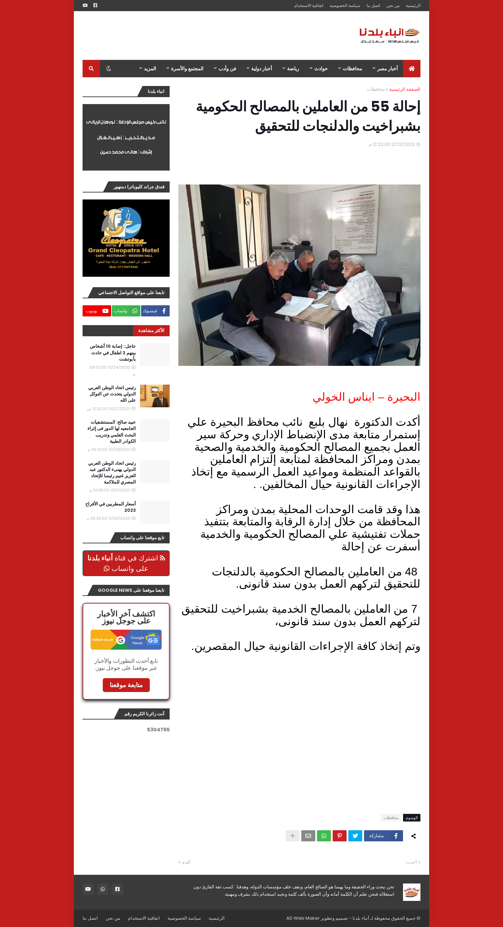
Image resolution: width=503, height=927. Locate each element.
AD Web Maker (303, 918)
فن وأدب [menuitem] (227, 68)
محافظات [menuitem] (352, 68)
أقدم (186, 862)
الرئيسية (413, 5)
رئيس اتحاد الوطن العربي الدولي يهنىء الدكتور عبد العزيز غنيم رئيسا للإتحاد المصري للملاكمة (112, 473)
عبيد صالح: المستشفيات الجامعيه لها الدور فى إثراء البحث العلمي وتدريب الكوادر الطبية (111, 432)
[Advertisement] (209, 35)
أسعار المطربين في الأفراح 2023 (110, 507)
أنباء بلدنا (361, 918)
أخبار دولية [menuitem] (261, 68)
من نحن (393, 5)
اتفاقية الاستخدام (308, 5)
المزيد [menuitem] (150, 68)
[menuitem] (411, 68)
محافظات (376, 89)
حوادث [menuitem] (321, 68)
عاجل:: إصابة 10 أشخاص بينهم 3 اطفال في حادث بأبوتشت (113, 352)
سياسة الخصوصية (345, 5)
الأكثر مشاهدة (151, 330)
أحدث (411, 862)
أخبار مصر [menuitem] (387, 68)
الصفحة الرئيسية (404, 89)
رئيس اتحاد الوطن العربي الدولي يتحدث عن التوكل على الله (112, 394)
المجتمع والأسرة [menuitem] (187, 68)
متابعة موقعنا (126, 685)
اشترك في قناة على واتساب (126, 563)
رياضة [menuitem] (293, 68)
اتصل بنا (373, 5)
